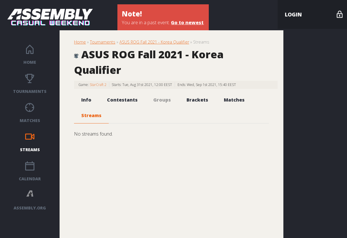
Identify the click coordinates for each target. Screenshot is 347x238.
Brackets (197, 100)
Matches (30, 120)
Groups (162, 100)
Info (86, 100)
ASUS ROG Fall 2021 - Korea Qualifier (154, 42)
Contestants (122, 100)
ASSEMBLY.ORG (30, 208)
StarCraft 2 (98, 84)
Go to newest (187, 22)
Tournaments (30, 91)
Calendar (30, 178)
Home (29, 62)
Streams (30, 149)
